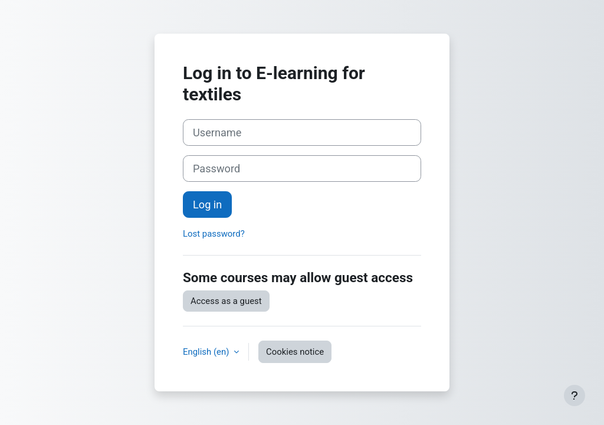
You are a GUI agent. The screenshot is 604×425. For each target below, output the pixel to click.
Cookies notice (295, 351)
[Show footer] (574, 395)
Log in (207, 204)
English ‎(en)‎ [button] (207, 351)
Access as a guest (226, 301)
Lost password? (214, 233)
